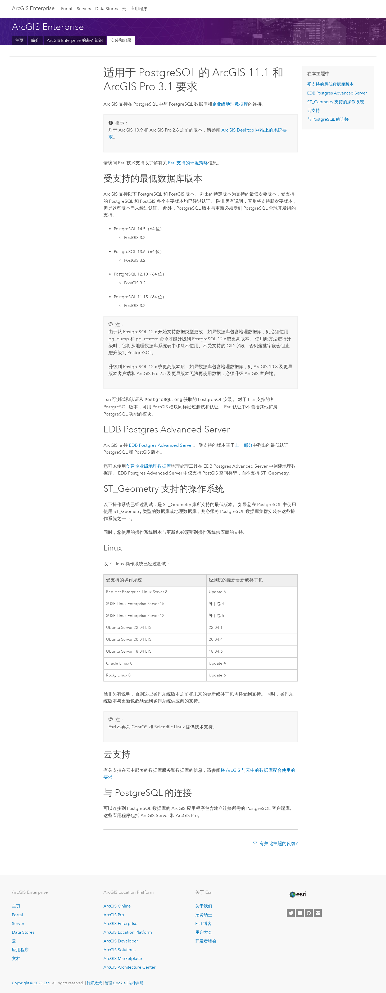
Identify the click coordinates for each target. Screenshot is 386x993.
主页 (19, 40)
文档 (16, 957)
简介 (35, 40)
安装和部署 (120, 40)
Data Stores (106, 8)
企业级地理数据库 (230, 104)
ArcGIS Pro (113, 914)
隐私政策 (94, 982)
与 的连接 (328, 119)
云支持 (313, 110)
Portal (66, 8)
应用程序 (138, 8)
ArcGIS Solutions (119, 949)
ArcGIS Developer (120, 940)
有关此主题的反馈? (279, 843)
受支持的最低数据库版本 (330, 84)
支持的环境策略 (188, 162)
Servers (84, 8)
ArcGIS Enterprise (33, 8)
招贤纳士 (203, 914)
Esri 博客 (203, 923)
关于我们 (203, 905)
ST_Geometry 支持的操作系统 (335, 101)
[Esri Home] (298, 894)
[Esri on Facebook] (300, 913)
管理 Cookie (115, 982)
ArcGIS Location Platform (127, 931)
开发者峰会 (205, 940)
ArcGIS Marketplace (122, 957)
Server (18, 923)
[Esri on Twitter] (291, 913)
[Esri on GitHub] (309, 913)
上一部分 (244, 444)
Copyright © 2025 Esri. (31, 982)
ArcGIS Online (117, 905)
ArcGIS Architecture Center (129, 966)
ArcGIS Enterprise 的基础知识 (75, 40)
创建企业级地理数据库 (148, 465)
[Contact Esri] (318, 913)
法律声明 (136, 982)
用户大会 (203, 931)
